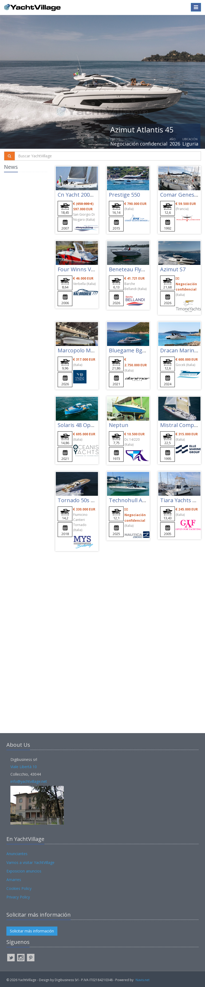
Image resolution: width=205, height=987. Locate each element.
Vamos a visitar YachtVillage (30, 862)
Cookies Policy (18, 888)
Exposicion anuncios (23, 871)
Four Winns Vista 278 (84, 269)
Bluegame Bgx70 (130, 350)
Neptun (118, 425)
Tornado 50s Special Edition (92, 500)
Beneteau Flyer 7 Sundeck (141, 269)
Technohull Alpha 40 (135, 500)
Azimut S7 (173, 269)
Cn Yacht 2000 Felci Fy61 (87, 194)
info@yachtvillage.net (28, 781)
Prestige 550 (124, 194)
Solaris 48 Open (77, 425)
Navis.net (142, 980)
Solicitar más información (32, 930)
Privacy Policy (18, 897)
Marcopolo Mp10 (79, 350)
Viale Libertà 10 (23, 766)
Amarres (13, 879)
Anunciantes (16, 853)
